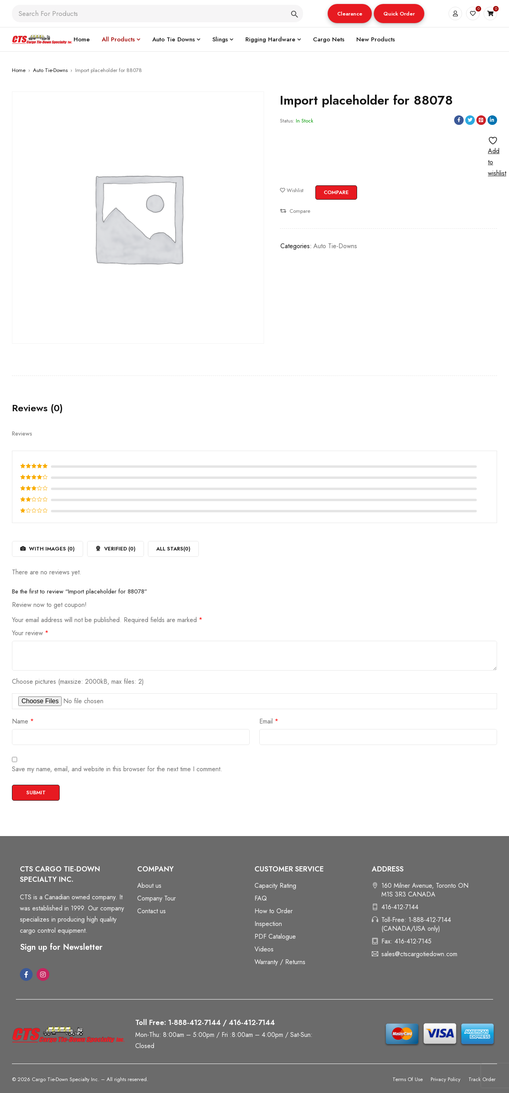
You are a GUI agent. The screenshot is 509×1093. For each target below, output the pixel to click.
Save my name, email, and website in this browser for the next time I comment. (117, 769)
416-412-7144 (399, 907)
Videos (264, 949)
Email (268, 721)
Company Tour (156, 898)
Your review (30, 633)
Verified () (119, 548)
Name (23, 721)
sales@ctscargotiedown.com (419, 954)
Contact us (151, 911)
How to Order (273, 911)
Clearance (349, 14)
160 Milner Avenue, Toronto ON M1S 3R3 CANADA (424, 890)
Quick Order (399, 14)
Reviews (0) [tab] (37, 408)
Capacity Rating (275, 885)
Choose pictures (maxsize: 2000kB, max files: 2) (78, 681)
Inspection (268, 923)
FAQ (260, 898)
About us (149, 885)
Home (18, 70)
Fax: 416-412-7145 (406, 941)
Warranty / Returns (279, 962)
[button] (350, 13)
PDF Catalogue (275, 936)
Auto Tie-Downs (50, 70)
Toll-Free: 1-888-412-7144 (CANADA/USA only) (416, 924)
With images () (51, 548)
